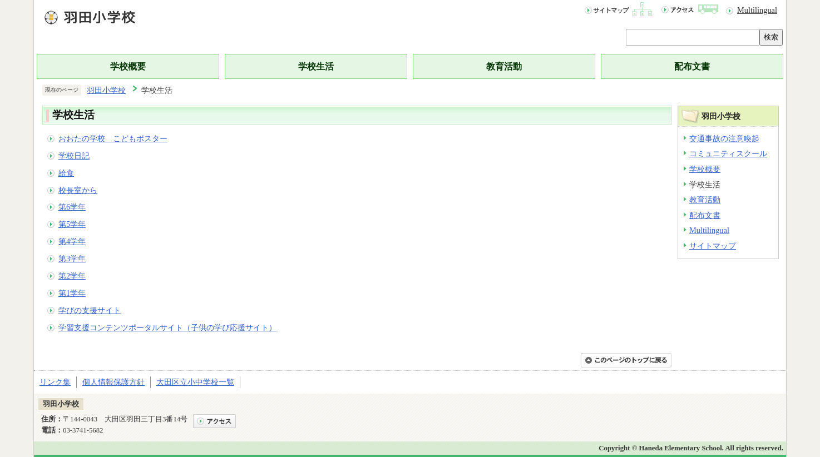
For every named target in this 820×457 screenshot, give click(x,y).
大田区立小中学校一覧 (195, 381)
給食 (66, 172)
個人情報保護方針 (113, 381)
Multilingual (757, 10)
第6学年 (72, 206)
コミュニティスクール (728, 153)
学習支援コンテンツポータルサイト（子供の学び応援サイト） (167, 327)
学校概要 (128, 66)
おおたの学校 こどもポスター (112, 138)
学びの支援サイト (89, 310)
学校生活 (316, 66)
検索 (771, 37)
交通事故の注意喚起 (724, 138)
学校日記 (74, 155)
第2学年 (72, 275)
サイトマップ (712, 245)
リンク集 (55, 381)
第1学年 (72, 293)
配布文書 (692, 66)
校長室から (77, 190)
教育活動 (504, 66)
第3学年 (72, 258)
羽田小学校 (106, 90)
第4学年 (72, 241)
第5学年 (72, 224)
